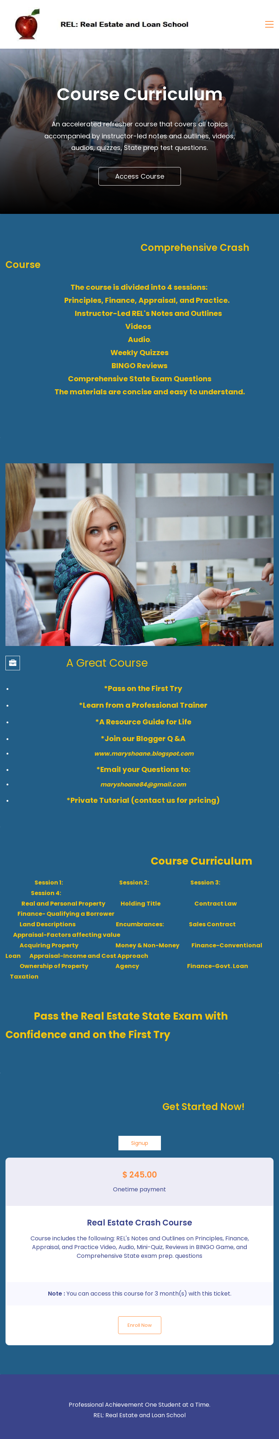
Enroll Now (140, 1325)
